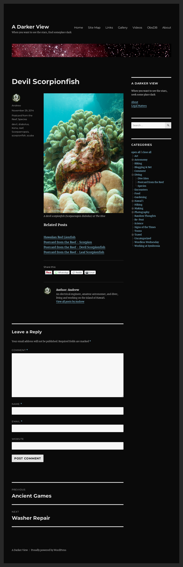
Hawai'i (139, 200)
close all (146, 152)
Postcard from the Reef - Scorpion (68, 242)
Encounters (141, 189)
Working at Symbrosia (147, 245)
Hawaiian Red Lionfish (60, 237)
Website (18, 438)
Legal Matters (139, 105)
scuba (30, 135)
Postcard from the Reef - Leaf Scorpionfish (74, 252)
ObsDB (152, 27)
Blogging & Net (143, 167)
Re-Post (139, 219)
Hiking (138, 204)
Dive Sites (143, 178)
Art (136, 156)
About (166, 27)
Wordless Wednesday (147, 242)
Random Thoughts (145, 215)
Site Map (94, 27)
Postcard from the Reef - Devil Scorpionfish (74, 247)
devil (14, 124)
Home (78, 27)
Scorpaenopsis (20, 131)
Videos (137, 27)
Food (137, 193)
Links (109, 27)
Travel (138, 234)
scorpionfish (19, 135)
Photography (142, 212)
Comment (20, 350)
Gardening (141, 197)
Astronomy (141, 159)
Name (17, 404)
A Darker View (30, 27)
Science (139, 223)
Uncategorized (143, 238)
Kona (15, 127)
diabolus (24, 124)
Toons (138, 230)
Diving (138, 174)
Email (17, 421)
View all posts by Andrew (70, 301)
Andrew (16, 105)
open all (135, 152)
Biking (138, 163)
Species (22, 119)
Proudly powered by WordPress (48, 550)
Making (139, 208)
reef (21, 127)
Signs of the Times (145, 227)
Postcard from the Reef (151, 182)
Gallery (123, 27)
